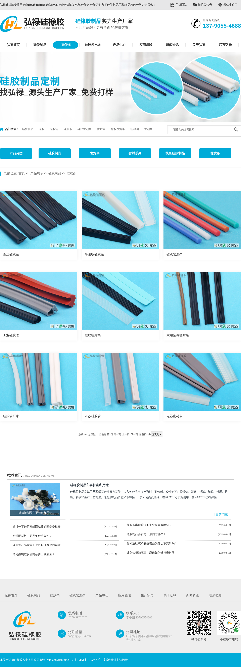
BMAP (81, 659)
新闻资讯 (172, 45)
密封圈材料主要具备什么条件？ (32, 535)
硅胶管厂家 (11, 416)
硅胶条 (66, 45)
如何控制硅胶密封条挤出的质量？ (34, 554)
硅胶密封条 (93, 335)
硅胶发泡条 (93, 45)
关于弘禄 (198, 45)
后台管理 (110, 659)
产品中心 (119, 45)
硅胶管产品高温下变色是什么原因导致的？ (39, 545)
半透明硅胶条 (94, 254)
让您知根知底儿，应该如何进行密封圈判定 (153, 552)
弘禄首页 (13, 45)
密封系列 (135, 153)
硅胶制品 (39, 45)
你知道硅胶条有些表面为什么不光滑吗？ (152, 543)
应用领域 (145, 45)
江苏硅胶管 (93, 416)
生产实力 (147, 595)
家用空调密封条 (177, 335)
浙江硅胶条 (11, 254)
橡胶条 (215, 153)
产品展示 (36, 173)
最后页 (142, 434)
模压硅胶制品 (175, 153)
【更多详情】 (221, 514)
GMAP (95, 659)
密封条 (101, 129)
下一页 (134, 434)
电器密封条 (174, 416)
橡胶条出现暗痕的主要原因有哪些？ (149, 525)
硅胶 (41, 129)
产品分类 (16, 153)
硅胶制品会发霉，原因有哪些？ (146, 534)
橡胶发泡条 (118, 129)
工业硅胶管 (11, 335)
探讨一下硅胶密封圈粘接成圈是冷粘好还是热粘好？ (39, 526)
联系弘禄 (225, 45)
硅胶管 (54, 129)
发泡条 (148, 129)
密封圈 (134, 129)
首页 (21, 173)
